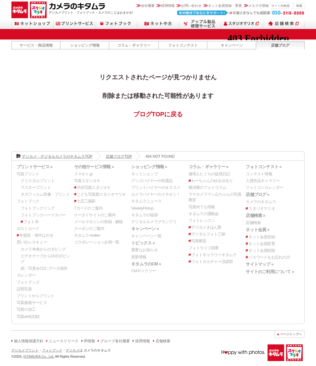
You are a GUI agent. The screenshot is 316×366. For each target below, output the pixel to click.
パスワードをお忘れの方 (269, 257)
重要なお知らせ (144, 249)
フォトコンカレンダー (264, 187)
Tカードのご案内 (88, 208)
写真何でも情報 (202, 207)
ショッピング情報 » (149, 166)
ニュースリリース (63, 341)
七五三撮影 (86, 201)
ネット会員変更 (261, 243)
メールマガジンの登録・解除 (98, 221)
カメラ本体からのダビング (43, 249)
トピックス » (143, 242)
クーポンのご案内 (89, 228)
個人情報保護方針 (29, 341)
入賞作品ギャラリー (263, 180)
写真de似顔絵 (28, 316)
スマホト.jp (83, 174)
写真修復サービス (32, 302)
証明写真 (24, 289)
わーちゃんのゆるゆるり (212, 180)
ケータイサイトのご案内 (94, 215)
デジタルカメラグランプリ (154, 221)
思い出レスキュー (32, 242)
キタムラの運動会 (204, 213)
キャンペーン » (145, 228)
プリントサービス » (34, 166)
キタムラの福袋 (144, 215)
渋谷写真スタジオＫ (94, 187)
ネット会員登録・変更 (225, 5)
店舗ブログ (280, 45)
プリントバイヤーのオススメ (155, 187)
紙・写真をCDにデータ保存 (44, 268)
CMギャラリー (143, 270)
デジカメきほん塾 (206, 227)
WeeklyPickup (142, 208)
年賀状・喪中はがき (36, 235)
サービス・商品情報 (36, 45)
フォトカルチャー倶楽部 (212, 261)
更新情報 (138, 257)
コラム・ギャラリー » (208, 166)
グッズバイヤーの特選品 (152, 180)
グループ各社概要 (115, 341)
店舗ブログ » (257, 194)
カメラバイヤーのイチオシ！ (155, 194)
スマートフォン (200, 23)
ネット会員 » (257, 229)
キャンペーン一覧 (146, 236)
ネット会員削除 (261, 250)
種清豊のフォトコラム (207, 187)
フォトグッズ (28, 282)
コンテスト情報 (259, 174)
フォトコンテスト (183, 45)
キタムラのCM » (146, 263)
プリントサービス (74, 23)
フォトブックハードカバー (43, 215)
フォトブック (116, 23)
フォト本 (31, 221)
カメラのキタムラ (19, 10)
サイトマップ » (259, 264)
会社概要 (148, 5)
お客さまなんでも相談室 (241, 12)
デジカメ (72, 350)
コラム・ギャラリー (134, 45)
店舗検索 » (255, 215)
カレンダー (26, 275)
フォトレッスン (202, 220)
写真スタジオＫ (87, 180)
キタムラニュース (146, 201)
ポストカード (28, 228)
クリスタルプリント (38, 180)
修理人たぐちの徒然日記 (209, 174)
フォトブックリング (38, 208)
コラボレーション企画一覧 (96, 242)
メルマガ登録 (258, 5)
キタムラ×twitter (87, 235)
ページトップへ (291, 334)
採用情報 (168, 5)
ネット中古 (158, 23)
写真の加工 (26, 309)
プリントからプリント (35, 295)
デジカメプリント (25, 350)
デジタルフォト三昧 (208, 234)
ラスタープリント (36, 187)
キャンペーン (232, 45)
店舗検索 (284, 23)
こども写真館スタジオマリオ (101, 194)
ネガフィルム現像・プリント (45, 194)
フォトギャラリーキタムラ (214, 254)
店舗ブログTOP (119, 156)
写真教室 (198, 241)
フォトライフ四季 (204, 248)
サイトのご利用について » (270, 271)
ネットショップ (32, 23)
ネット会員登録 (261, 237)
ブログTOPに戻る (158, 114)
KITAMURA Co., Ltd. (38, 356)
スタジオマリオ (38, 10)
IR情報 (89, 341)
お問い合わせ (191, 5)
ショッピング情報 (85, 45)
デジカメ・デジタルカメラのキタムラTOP (57, 156)
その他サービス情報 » (94, 166)
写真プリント (28, 174)
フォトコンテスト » (263, 166)
